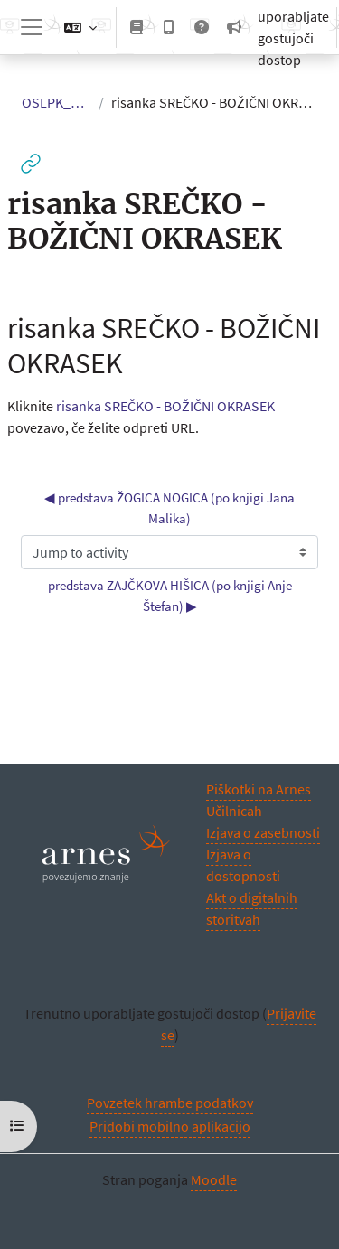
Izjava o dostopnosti (243, 865)
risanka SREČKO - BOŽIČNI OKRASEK (165, 406)
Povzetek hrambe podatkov (170, 1103)
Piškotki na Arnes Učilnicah (258, 800)
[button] (80, 27)
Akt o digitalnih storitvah (251, 908)
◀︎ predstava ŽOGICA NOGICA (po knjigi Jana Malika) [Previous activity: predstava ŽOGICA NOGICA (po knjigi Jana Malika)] (170, 508)
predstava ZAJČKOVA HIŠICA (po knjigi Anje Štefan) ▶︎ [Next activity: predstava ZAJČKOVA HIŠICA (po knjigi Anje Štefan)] (171, 596)
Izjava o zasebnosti (263, 832)
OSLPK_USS (56, 102)
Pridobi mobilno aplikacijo (169, 1126)
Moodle (214, 1179)
